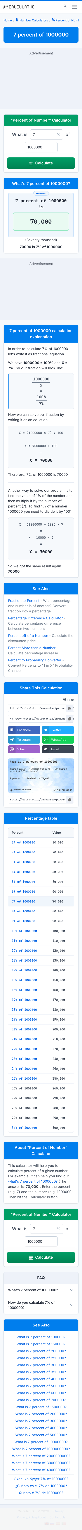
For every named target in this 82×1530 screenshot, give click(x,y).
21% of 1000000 (24, 1039)
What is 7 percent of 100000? (41, 1337)
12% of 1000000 (24, 950)
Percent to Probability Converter (34, 660)
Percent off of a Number (28, 635)
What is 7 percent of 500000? (41, 1386)
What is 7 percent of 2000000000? (41, 1456)
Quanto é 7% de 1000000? (41, 1493)
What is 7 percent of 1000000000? (41, 1449)
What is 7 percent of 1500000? (41, 1407)
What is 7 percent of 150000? (41, 1344)
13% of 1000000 (24, 960)
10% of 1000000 (24, 931)
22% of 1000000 (24, 1049)
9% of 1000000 (23, 921)
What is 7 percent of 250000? (41, 1358)
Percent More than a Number (32, 648)
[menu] (75, 6)
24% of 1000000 (24, 1068)
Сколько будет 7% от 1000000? (41, 1479)
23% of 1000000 (24, 1059)
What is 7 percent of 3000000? (41, 1421)
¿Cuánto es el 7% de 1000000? (41, 1486)
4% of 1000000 (23, 872)
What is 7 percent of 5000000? (41, 1435)
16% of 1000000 (24, 990)
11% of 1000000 (24, 941)
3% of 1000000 (23, 862)
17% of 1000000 (24, 1000)
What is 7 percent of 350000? (41, 1372)
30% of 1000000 (24, 1127)
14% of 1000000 (24, 970)
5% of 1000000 (23, 881)
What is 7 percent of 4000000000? (41, 1470)
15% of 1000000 (24, 980)
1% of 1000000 (23, 842)
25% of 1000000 (24, 1078)
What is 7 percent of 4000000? (41, 1428)
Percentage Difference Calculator (35, 618)
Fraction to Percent (23, 600)
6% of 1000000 (23, 891)
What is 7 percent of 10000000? (41, 1442)
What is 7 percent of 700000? (41, 1400)
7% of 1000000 (23, 901)
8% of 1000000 (23, 911)
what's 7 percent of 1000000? (33, 1181)
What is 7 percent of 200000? (41, 1351)
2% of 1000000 (23, 852)
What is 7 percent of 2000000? (41, 1414)
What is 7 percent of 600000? (41, 1393)
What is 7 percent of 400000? (41, 1379)
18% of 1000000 (24, 1009)
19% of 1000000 (24, 1019)
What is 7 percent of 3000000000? (41, 1463)
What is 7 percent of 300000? (41, 1365)
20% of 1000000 (24, 1029)
